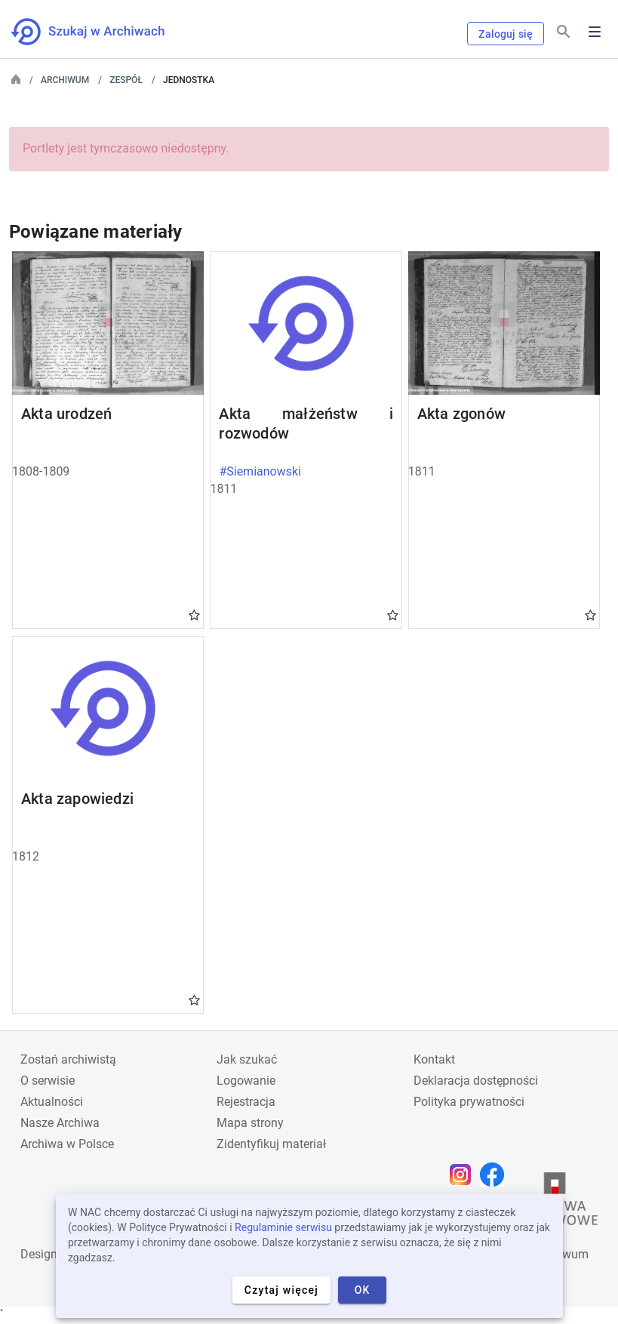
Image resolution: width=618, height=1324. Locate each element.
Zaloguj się (505, 34)
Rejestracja (246, 1102)
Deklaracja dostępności (476, 1080)
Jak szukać (247, 1059)
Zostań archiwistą (68, 1059)
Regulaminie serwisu (283, 1227)
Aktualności (51, 1102)
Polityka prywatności (469, 1102)
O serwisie (47, 1080)
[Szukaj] (563, 32)
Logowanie (246, 1080)
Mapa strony (250, 1123)
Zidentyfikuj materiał (271, 1144)
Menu (595, 31)
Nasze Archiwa (60, 1123)
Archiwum (65, 80)
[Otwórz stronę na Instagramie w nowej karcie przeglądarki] (464, 1174)
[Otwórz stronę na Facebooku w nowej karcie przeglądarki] (496, 1174)
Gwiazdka (194, 614)
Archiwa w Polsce (67, 1144)
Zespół (126, 80)
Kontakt (434, 1059)
